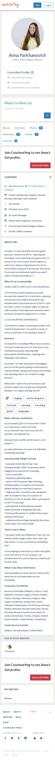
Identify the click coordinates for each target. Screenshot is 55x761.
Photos (36, 127)
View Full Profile (40, 165)
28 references (16, 186)
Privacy (6, 755)
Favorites (10, 140)
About (6, 127)
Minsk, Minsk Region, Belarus (27, 59)
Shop (6, 722)
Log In (48, 5)
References (11, 134)
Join (37, 5)
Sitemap (15, 755)
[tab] (6, 128)
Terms (46, 751)
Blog (18, 717)
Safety (17, 712)
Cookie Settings (12, 727)
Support (8, 717)
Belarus (8, 698)
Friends (32, 134)
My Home (20, 127)
